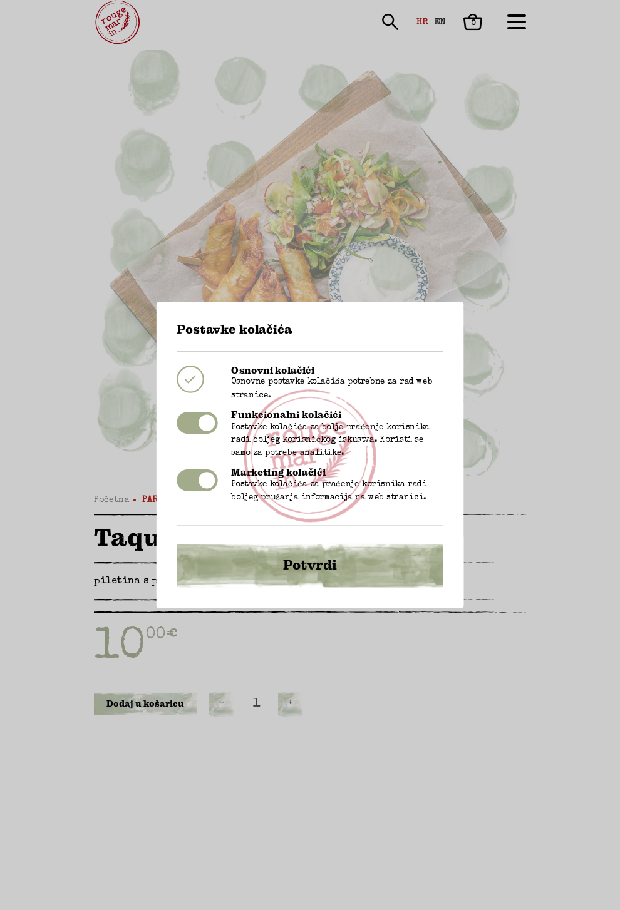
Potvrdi (310, 555)
